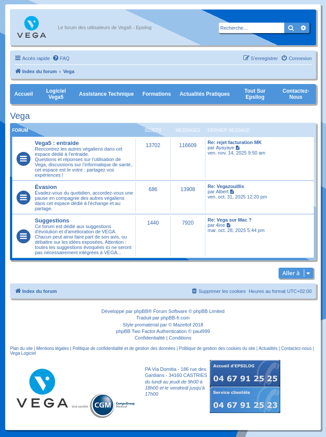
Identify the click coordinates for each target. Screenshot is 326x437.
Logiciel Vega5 (56, 94)
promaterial (147, 324)
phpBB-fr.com (175, 317)
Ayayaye (225, 147)
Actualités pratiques (205, 94)
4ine (220, 225)
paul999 (201, 331)
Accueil (23, 94)
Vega (20, 116)
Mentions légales (52, 348)
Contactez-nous (295, 94)
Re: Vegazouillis (226, 186)
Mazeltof (182, 324)
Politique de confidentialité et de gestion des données (124, 348)
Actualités (268, 348)
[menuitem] (61, 58)
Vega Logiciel (23, 353)
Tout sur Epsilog (255, 94)
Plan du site (21, 348)
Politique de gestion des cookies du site (217, 348)
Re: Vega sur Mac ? (230, 219)
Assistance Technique (106, 94)
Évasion (46, 187)
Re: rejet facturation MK (235, 142)
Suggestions (52, 220)
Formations (156, 94)
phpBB (141, 311)
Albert (222, 191)
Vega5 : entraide (57, 143)
